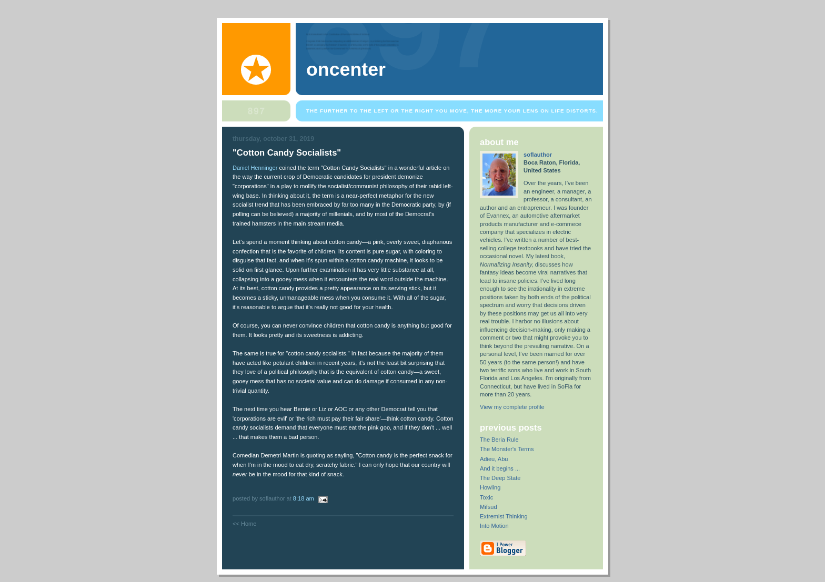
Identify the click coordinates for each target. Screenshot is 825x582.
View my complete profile (512, 407)
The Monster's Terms (507, 449)
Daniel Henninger (255, 168)
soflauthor (538, 154)
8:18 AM (303, 498)
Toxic (486, 497)
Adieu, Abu (494, 459)
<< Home (244, 523)
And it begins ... (500, 468)
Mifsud (488, 507)
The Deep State (500, 478)
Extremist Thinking (504, 516)
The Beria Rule (499, 439)
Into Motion (494, 526)
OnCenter (346, 69)
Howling (490, 487)
